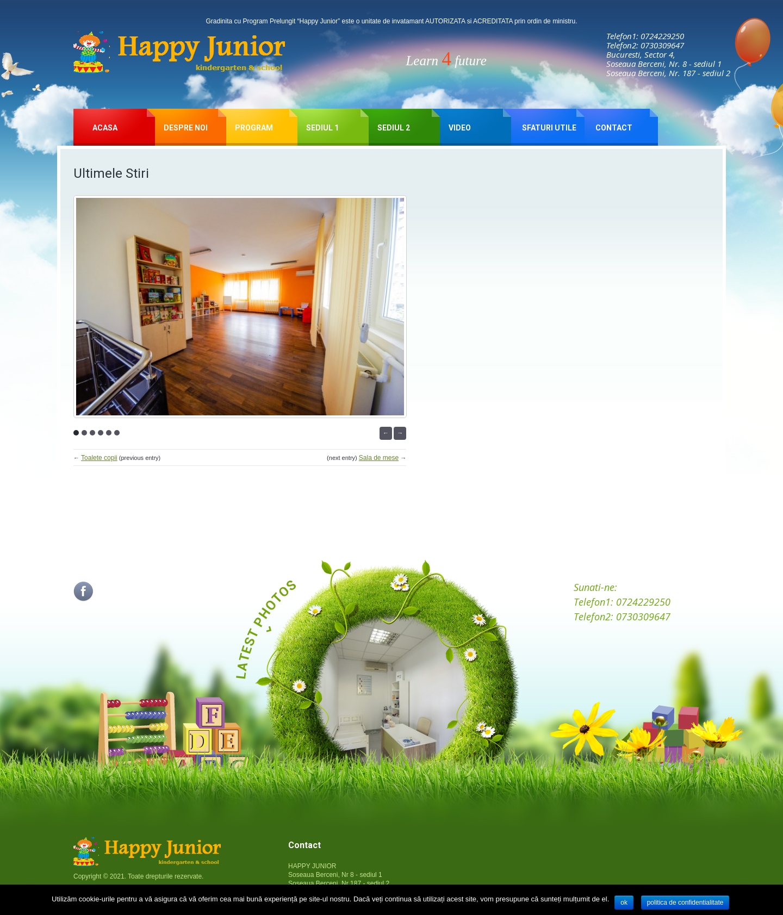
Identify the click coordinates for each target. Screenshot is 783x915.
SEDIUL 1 (322, 127)
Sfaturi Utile (549, 127)
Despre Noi (186, 127)
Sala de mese (379, 458)
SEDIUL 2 (393, 127)
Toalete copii (99, 458)
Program (254, 127)
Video (460, 127)
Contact (613, 127)
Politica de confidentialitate (685, 902)
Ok (623, 902)
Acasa (104, 127)
